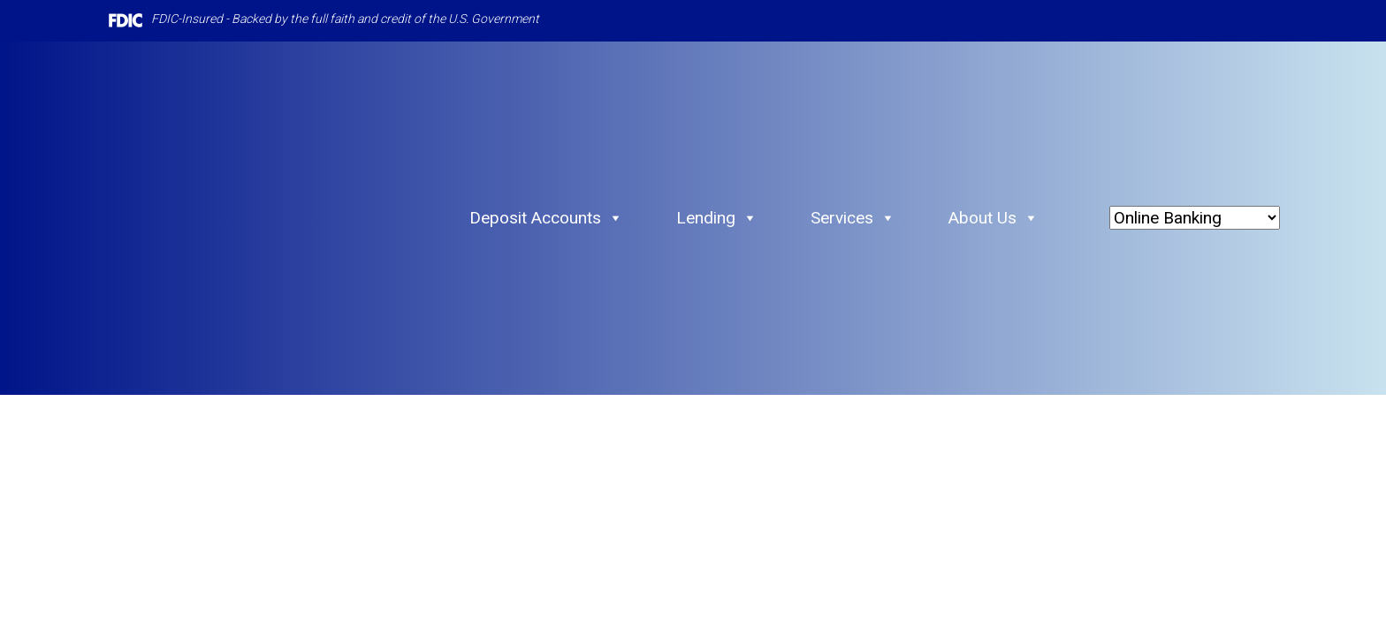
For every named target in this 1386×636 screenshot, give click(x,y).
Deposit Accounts (546, 218)
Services (853, 218)
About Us (993, 218)
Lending (717, 218)
